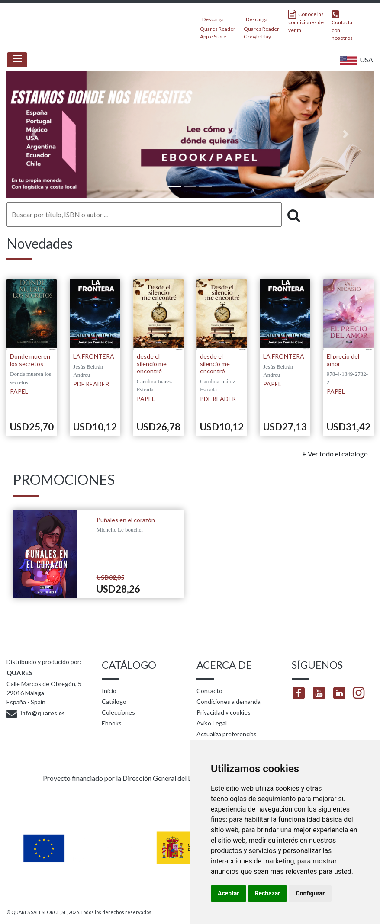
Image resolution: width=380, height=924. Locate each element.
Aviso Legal (211, 723)
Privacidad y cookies (223, 712)
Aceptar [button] (228, 893)
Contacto (209, 690)
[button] (33, 134)
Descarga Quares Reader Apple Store (217, 25)
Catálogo (114, 701)
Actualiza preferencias (226, 734)
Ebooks (112, 723)
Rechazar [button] (267, 893)
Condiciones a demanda (228, 701)
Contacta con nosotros (342, 25)
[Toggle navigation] (17, 59)
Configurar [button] (310, 893)
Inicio (109, 690)
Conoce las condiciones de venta (306, 21)
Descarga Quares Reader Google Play (261, 25)
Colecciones (118, 712)
